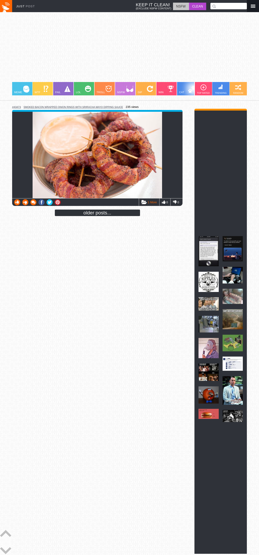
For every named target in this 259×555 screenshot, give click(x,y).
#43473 (16, 107)
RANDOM (238, 89)
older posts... (97, 212)
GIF (145, 90)
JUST (25, 6)
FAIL (62, 90)
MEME (21, 90)
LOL (83, 90)
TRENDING (221, 89)
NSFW (125, 90)
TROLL (104, 90)
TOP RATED (203, 89)
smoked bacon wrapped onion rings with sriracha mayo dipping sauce (73, 107)
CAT (187, 90)
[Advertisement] (129, 49)
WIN (166, 90)
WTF (41, 90)
